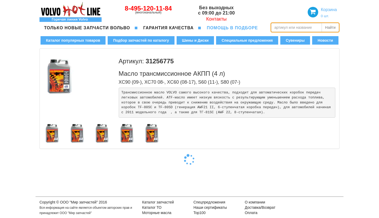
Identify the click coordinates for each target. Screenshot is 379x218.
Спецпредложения (209, 202)
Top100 (199, 213)
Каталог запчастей (158, 202)
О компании (255, 202)
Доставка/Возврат (260, 207)
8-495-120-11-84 (148, 8)
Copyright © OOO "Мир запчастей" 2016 (73, 202)
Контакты (216, 19)
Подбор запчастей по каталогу (141, 40)
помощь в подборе (232, 28)
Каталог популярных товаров (73, 40)
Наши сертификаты (210, 207)
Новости (325, 40)
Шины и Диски (195, 40)
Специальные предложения (247, 40)
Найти (330, 27)
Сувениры (295, 40)
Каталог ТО (152, 207)
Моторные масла (156, 213)
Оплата (251, 213)
